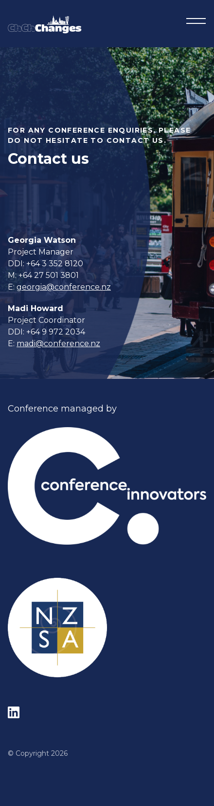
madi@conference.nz (58, 343)
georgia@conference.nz (64, 287)
